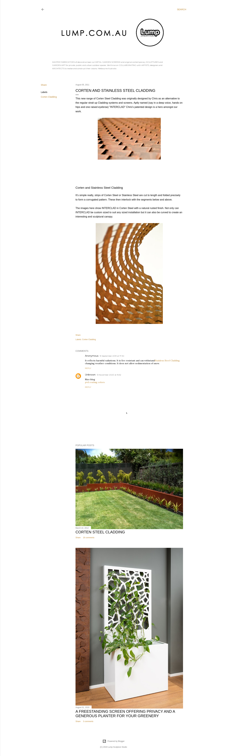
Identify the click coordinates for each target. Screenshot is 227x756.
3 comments (88, 721)
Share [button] (44, 85)
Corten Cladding (49, 97)
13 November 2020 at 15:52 (109, 375)
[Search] (181, 9)
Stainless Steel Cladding (167, 360)
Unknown (90, 374)
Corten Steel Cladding (100, 532)
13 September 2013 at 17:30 (112, 356)
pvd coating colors (95, 382)
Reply (88, 368)
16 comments (88, 537)
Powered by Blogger (113, 741)
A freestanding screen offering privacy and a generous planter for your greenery (125, 713)
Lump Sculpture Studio (117, 747)
